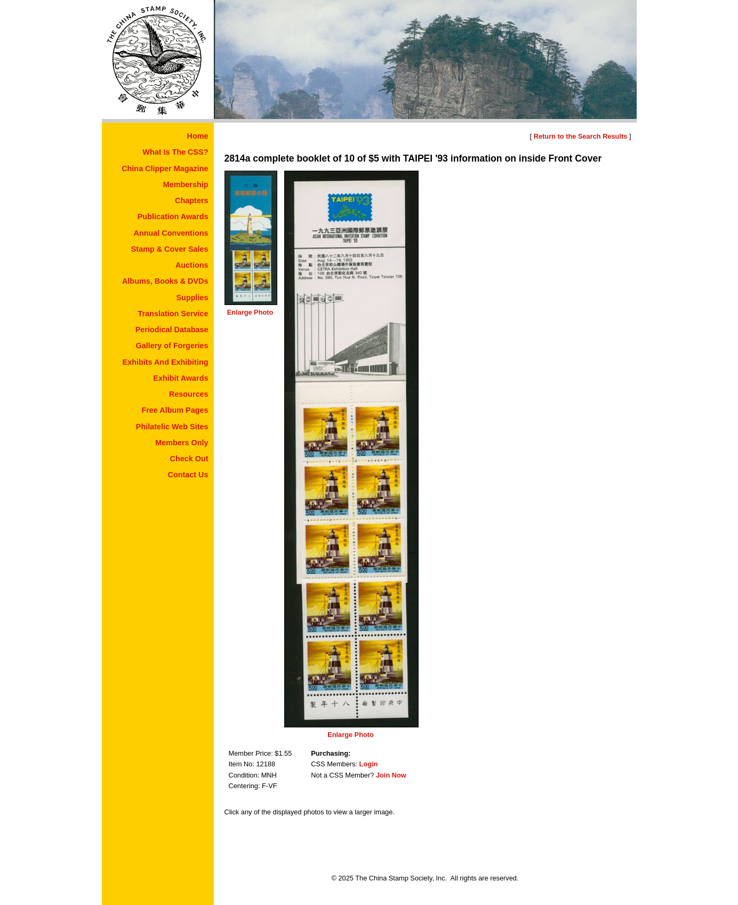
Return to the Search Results (581, 136)
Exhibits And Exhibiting (165, 362)
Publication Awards (173, 216)
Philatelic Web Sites (172, 426)
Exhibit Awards (180, 378)
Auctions (191, 265)
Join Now (391, 775)
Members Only (181, 442)
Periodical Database (171, 329)
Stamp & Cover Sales (169, 249)
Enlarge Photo (250, 312)
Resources (188, 394)
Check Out (189, 458)
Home (197, 136)
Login (368, 764)
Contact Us (188, 474)
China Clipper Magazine (165, 168)
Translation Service (173, 313)
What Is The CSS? (175, 152)
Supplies (192, 297)
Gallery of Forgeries (172, 345)
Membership (185, 184)
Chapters (191, 200)
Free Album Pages (174, 410)
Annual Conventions (171, 233)
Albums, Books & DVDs (165, 281)
